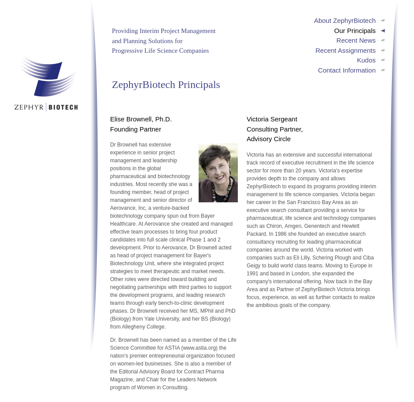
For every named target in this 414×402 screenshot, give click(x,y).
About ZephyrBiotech (345, 20)
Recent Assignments (345, 50)
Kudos (366, 60)
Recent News (356, 40)
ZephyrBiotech (45, 83)
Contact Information (347, 70)
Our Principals (355, 30)
